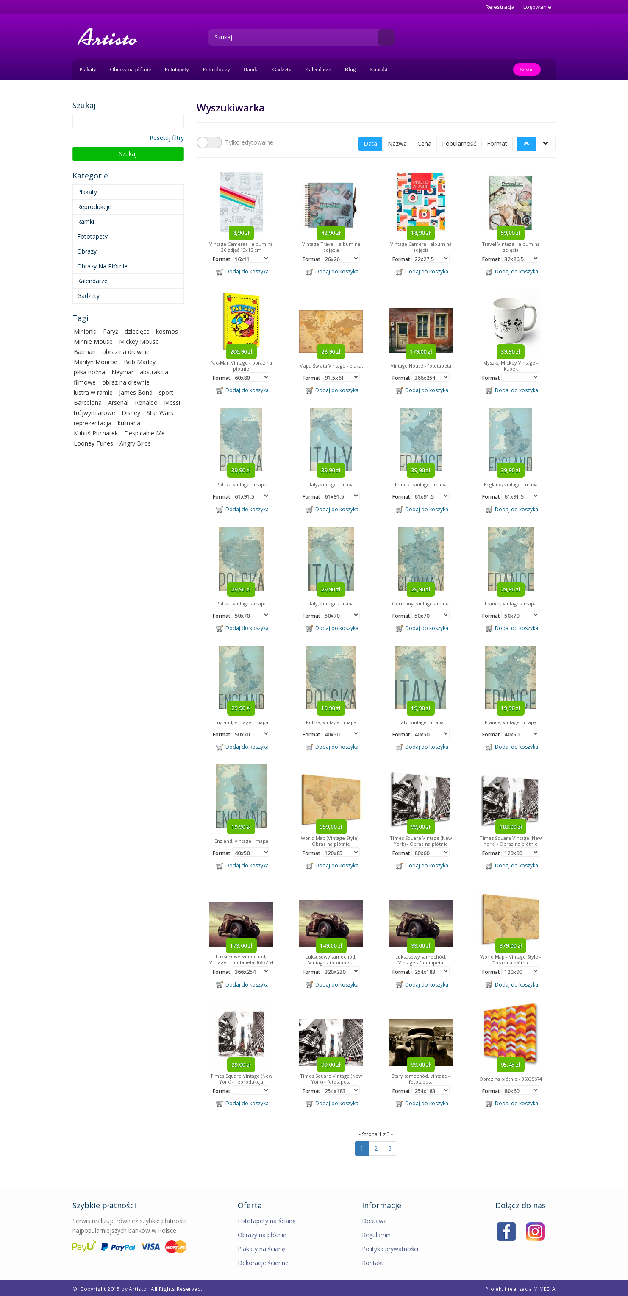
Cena (424, 142)
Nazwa (397, 142)
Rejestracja (500, 7)
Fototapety (176, 69)
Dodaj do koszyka (242, 270)
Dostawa (374, 1219)
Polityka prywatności (390, 1247)
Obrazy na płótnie (130, 69)
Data (370, 142)
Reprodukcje (94, 207)
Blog (350, 69)
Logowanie (537, 7)
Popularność (459, 142)
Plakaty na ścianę (261, 1247)
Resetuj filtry (167, 138)
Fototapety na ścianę (267, 1219)
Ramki (251, 69)
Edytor (527, 69)
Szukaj (128, 154)
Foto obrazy (216, 69)
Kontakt (379, 69)
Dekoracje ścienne (263, 1261)
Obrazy (87, 251)
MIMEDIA (545, 1287)
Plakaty (88, 69)
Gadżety (282, 69)
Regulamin (376, 1233)
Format (497, 142)
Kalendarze (318, 69)
